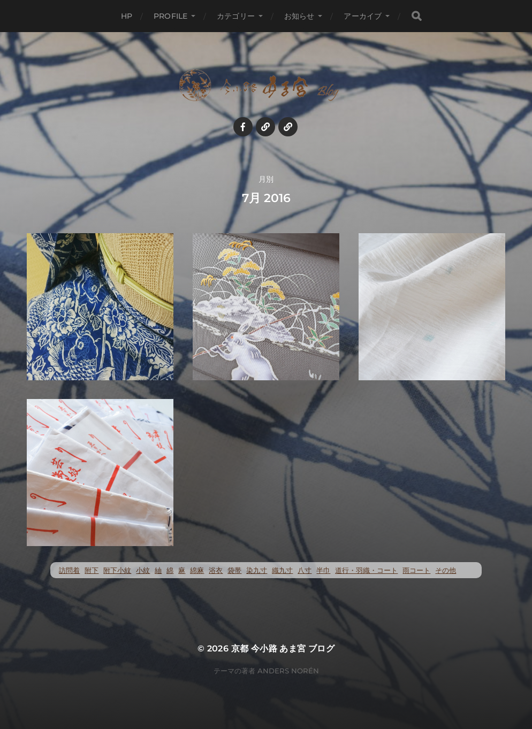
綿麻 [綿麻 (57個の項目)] (197, 570)
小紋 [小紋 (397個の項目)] (143, 570)
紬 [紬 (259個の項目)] (158, 570)
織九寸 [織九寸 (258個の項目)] (282, 570)
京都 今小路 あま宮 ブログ (283, 648)
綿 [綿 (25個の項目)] (169, 570)
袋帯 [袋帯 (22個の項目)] (234, 570)
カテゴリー (236, 16)
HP (126, 16)
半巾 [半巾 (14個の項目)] (323, 570)
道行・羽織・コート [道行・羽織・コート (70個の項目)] (366, 570)
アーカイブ (363, 16)
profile (170, 16)
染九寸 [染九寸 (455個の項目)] (256, 570)
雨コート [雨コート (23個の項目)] (416, 570)
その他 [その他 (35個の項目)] (445, 570)
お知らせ (299, 16)
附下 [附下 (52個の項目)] (91, 570)
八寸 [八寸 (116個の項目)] (304, 570)
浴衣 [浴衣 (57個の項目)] (216, 570)
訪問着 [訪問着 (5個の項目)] (69, 570)
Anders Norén (288, 670)
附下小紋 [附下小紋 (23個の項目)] (117, 570)
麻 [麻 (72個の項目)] (181, 570)
